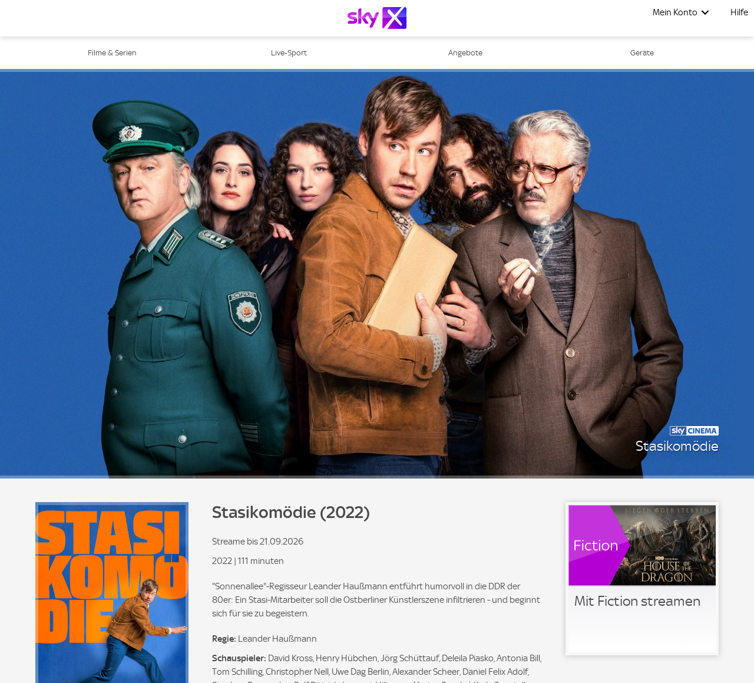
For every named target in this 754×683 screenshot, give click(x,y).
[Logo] (377, 18)
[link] (642, 578)
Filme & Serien (112, 52)
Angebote (465, 52)
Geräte (642, 52)
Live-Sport (289, 52)
